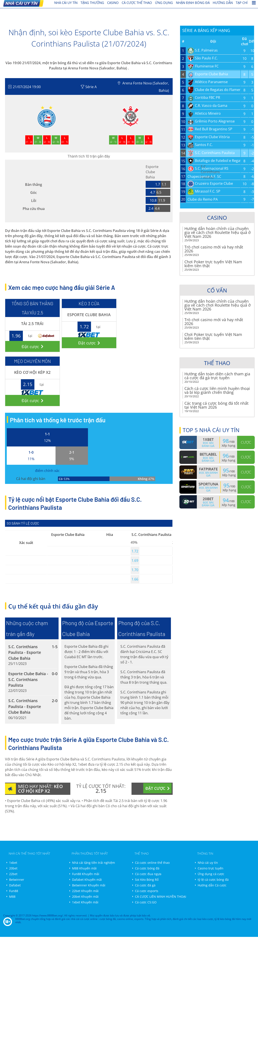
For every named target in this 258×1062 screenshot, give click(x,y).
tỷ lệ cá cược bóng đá (213, 879)
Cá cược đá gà (145, 885)
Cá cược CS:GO (146, 902)
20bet (13, 868)
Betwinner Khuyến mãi (88, 885)
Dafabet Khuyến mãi (87, 879)
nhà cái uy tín (66, 2)
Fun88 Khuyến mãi (85, 874)
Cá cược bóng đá (147, 868)
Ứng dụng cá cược (211, 874)
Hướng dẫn (223, 2)
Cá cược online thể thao (152, 863)
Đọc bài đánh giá (208, 444)
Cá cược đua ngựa (148, 874)
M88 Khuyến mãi (84, 868)
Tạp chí (242, 2)
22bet (13, 874)
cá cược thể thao (137, 2)
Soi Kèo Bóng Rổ (147, 879)
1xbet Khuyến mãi (85, 902)
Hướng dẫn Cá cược (212, 885)
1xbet (13, 863)
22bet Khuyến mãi (85, 891)
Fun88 (13, 891)
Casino (113, 2)
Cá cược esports (146, 891)
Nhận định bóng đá (193, 2)
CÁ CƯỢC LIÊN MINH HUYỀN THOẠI (160, 896)
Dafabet (15, 885)
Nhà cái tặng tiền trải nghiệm (93, 863)
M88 (12, 896)
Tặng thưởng (92, 2)
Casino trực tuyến (210, 868)
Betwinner (16, 879)
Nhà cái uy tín (208, 863)
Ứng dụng (164, 2)
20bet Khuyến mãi (85, 896)
